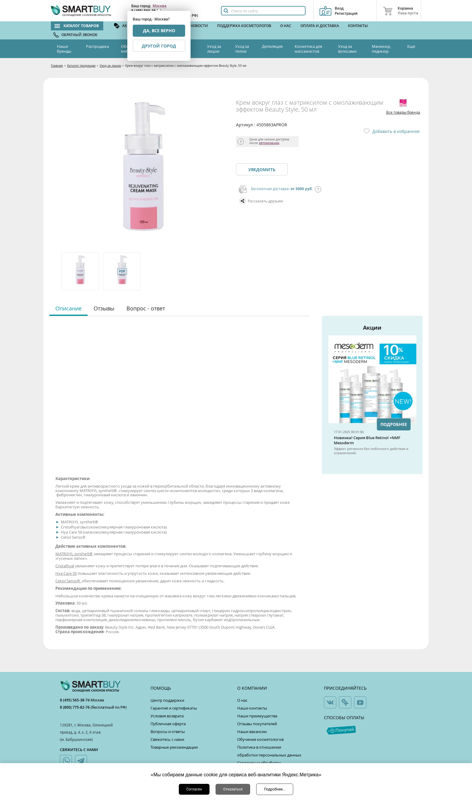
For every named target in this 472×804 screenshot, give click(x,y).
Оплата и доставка (319, 25)
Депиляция (272, 46)
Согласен (194, 789)
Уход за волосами (347, 49)
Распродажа (97, 46)
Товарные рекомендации (174, 747)
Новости (199, 25)
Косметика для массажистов (308, 49)
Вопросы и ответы (168, 731)
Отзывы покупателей (257, 723)
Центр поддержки (167, 700)
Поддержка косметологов (244, 25)
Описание (68, 308)
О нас (285, 25)
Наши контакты (252, 708)
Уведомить (261, 169)
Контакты (358, 25)
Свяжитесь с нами (167, 739)
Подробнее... (274, 789)
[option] (80, 271)
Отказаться (233, 789)
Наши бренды (64, 49)
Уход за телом (242, 49)
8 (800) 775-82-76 (75, 707)
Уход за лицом (214, 49)
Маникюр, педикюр (381, 49)
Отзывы (104, 308)
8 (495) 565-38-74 (75, 700)
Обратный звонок (79, 34)
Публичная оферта (168, 723)
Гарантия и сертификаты (174, 708)
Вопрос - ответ (145, 308)
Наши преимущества (257, 716)
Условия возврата (167, 716)
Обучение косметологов (260, 739)
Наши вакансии (252, 731)
